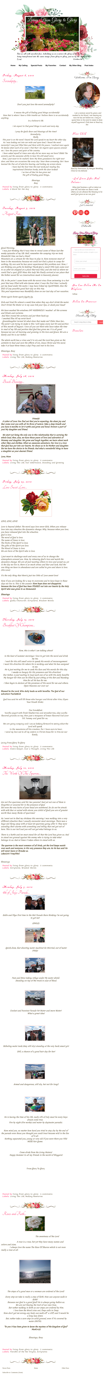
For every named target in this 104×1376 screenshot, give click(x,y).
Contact (62, 65)
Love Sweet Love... (14, 487)
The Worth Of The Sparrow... (21, 773)
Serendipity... (10, 81)
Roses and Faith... (14, 1214)
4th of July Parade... (16, 892)
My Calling (23, 65)
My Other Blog (75, 65)
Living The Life (17, 357)
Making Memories (34, 357)
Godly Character (18, 600)
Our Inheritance (33, 462)
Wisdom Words (46, 600)
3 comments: (47, 187)
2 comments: (47, 1349)
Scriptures (33, 600)
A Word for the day (19, 189)
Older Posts (65, 1368)
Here (91, 122)
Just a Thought (31, 749)
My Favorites (50, 65)
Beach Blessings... (13, 381)
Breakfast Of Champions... (18, 625)
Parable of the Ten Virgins (23, 1352)
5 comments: (47, 355)
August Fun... (12, 214)
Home (13, 65)
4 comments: (47, 1194)
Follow (74, 294)
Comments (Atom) (17, 1372)
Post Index (89, 65)
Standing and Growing (53, 462)
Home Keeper (16, 749)
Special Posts (36, 65)
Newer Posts (6, 1368)
